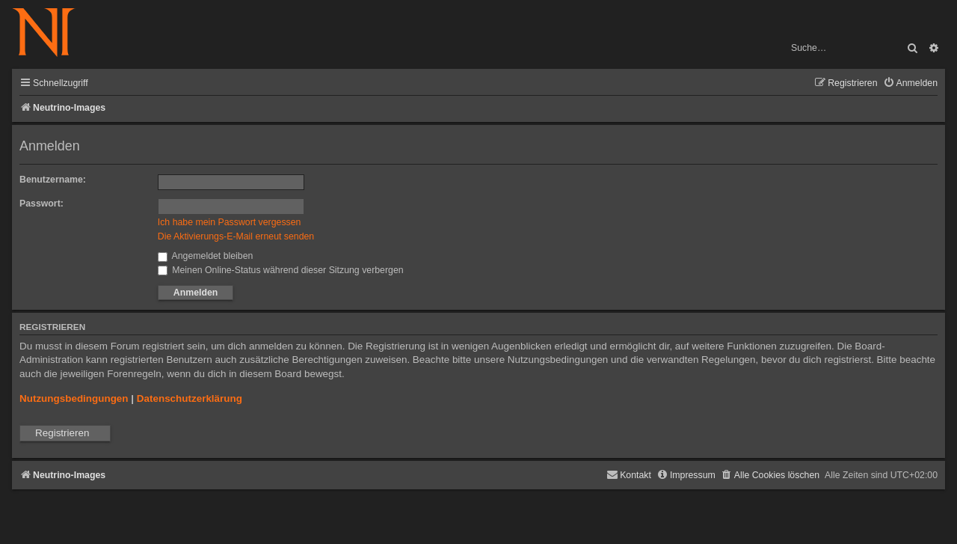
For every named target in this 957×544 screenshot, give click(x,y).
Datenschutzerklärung (189, 398)
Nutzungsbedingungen (74, 398)
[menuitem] (910, 83)
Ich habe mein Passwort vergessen (229, 222)
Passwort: (41, 203)
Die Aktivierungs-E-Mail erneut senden (236, 236)
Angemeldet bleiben (205, 256)
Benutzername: (52, 179)
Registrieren (62, 432)
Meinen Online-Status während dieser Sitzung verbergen (281, 270)
